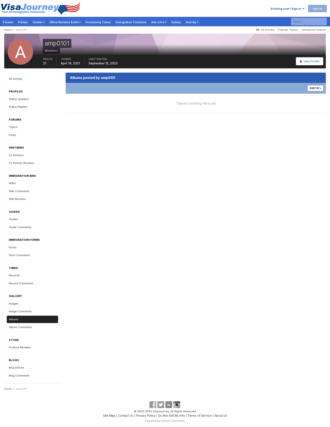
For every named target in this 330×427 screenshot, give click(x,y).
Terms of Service (200, 415)
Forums (8, 22)
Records (14, 275)
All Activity (15, 78)
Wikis (12, 183)
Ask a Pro (158, 22)
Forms (13, 247)
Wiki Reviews (17, 199)
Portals (23, 22)
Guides (39, 22)
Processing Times (98, 22)
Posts (12, 135)
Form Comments (19, 255)
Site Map (109, 415)
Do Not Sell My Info (171, 415)
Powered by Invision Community (165, 420)
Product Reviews (20, 347)
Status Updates (19, 99)
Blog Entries (16, 367)
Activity (192, 22)
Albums (14, 319)
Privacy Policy (146, 415)
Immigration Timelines (131, 22)
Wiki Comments (19, 191)
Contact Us (125, 415)
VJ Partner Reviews (21, 163)
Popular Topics (288, 29)
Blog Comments (19, 375)
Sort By (315, 88)
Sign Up (317, 8)
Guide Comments (20, 227)
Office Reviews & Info (65, 22)
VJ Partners (16, 155)
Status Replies (18, 106)
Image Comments (20, 311)
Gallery (176, 22)
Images (13, 303)
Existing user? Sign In (287, 8)
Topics (13, 127)
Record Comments (21, 283)
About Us (220, 415)
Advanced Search (314, 29)
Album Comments (20, 327)
